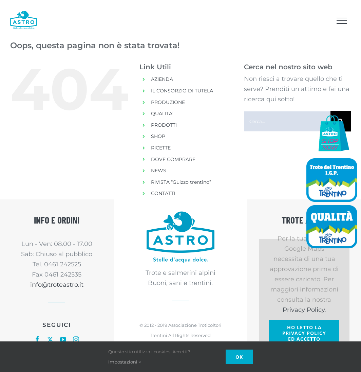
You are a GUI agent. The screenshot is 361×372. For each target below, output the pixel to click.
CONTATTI (163, 193)
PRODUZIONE (168, 102)
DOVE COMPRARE (173, 159)
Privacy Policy (304, 310)
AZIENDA (162, 79)
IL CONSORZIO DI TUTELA (182, 91)
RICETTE (161, 148)
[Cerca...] (287, 121)
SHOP (158, 136)
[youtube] (63, 339)
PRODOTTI (164, 125)
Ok (239, 357)
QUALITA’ (162, 113)
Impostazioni (124, 362)
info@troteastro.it (56, 284)
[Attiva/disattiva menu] (341, 21)
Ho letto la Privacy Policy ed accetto (304, 333)
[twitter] (50, 339)
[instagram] (76, 339)
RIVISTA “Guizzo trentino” (181, 182)
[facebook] (37, 339)
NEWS (158, 170)
